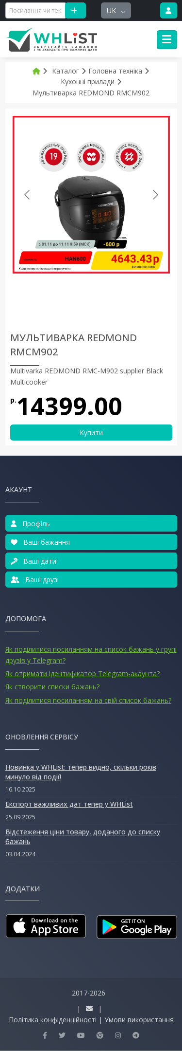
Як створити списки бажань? (52, 686)
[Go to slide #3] (137, 295)
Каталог (65, 70)
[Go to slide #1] (36, 295)
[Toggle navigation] (167, 40)
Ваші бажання (40, 542)
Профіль (30, 523)
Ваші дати (33, 561)
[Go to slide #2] (86, 295)
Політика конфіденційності (53, 1019)
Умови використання (139, 1019)
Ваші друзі (35, 579)
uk (112, 10)
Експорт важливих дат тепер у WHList (69, 804)
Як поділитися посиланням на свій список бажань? (88, 700)
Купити (91, 432)
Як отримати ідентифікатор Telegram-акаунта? (82, 673)
